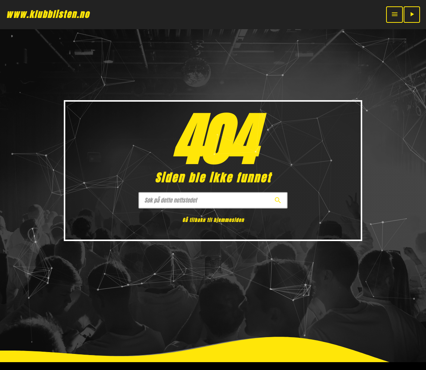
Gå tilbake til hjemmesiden (213, 220)
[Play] (412, 14)
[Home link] (48, 14)
